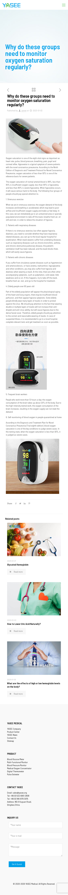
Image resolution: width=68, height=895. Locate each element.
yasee (24, 110)
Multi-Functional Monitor (17, 762)
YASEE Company (14, 729)
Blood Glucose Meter (15, 759)
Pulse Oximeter (13, 774)
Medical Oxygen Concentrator (19, 768)
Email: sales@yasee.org (17, 792)
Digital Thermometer (15, 771)
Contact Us (11, 738)
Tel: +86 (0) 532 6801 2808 (18, 795)
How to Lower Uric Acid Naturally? (24, 623)
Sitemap (10, 741)
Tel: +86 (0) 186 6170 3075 (17, 799)
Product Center (13, 732)
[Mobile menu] (63, 4)
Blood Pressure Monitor (16, 765)
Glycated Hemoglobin (17, 564)
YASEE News (12, 735)
